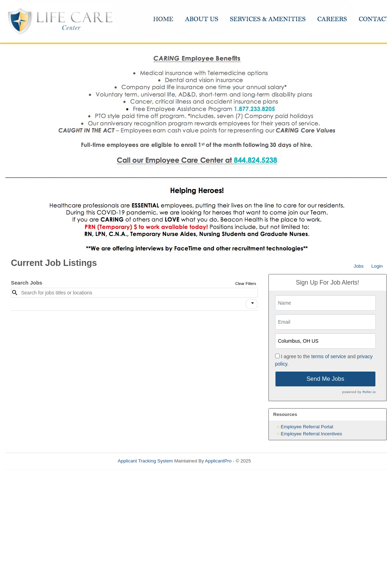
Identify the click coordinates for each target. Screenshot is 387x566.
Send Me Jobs (325, 378)
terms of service (328, 356)
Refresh (272, 461)
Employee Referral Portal (307, 426)
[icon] (252, 303)
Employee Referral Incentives (311, 433)
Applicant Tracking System (145, 461)
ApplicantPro (218, 461)
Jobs (358, 266)
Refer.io (369, 392)
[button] (251, 304)
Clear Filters (245, 283)
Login (377, 266)
